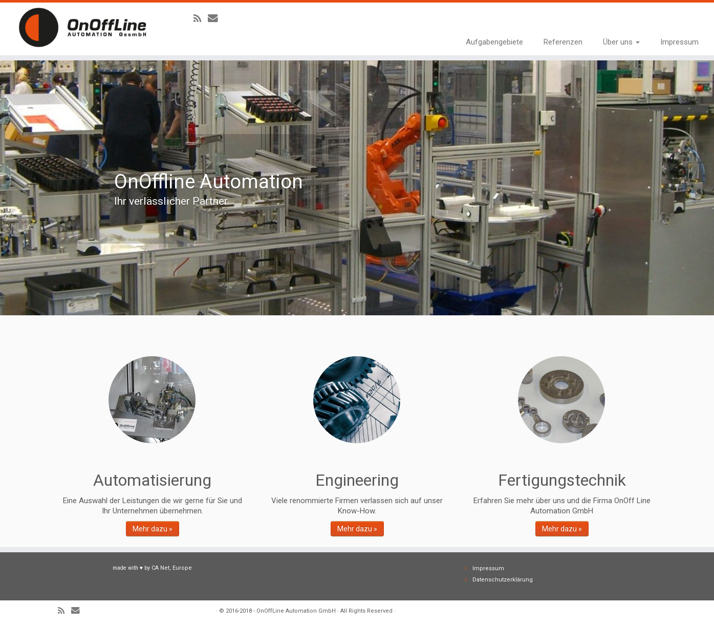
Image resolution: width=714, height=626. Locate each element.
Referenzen (563, 42)
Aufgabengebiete (494, 42)
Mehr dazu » (152, 529)
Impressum (679, 42)
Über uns (621, 42)
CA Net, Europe (172, 568)
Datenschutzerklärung (502, 579)
